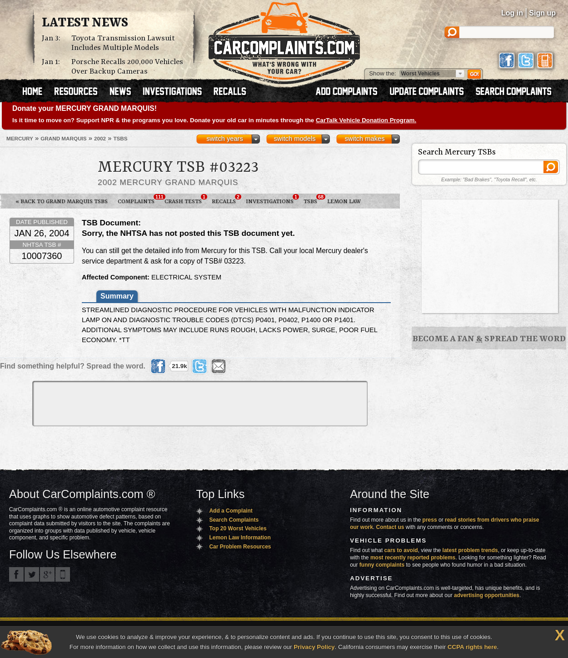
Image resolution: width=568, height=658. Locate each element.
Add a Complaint (230, 511)
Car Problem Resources (240, 546)
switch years (224, 138)
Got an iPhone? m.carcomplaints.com (62, 574)
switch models (294, 138)
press (430, 520)
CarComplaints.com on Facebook (16, 574)
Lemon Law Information (239, 537)
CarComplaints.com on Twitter (32, 574)
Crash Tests (185, 199)
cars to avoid (401, 550)
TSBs (313, 199)
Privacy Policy (314, 646)
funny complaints (381, 565)
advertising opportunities (486, 595)
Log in (512, 13)
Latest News (85, 23)
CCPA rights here (472, 646)
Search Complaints (234, 520)
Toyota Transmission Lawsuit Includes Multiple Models (123, 43)
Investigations (272, 199)
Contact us (390, 527)
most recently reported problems (412, 557)
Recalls (226, 199)
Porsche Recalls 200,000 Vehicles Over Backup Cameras (127, 67)
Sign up (542, 13)
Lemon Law (344, 201)
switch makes (365, 138)
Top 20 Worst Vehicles (237, 528)
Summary (117, 296)
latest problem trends (470, 550)
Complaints (138, 199)
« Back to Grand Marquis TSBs (61, 201)
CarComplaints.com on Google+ (47, 574)
